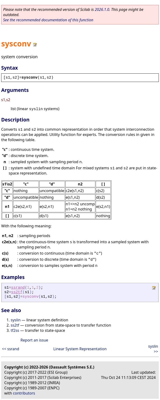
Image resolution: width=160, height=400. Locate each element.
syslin (16, 320)
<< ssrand (10, 348)
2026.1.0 (102, 9)
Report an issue (34, 340)
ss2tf (17, 292)
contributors (24, 393)
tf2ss (15, 330)
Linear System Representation (80, 348)
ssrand (18, 288)
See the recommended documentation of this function (48, 19)
